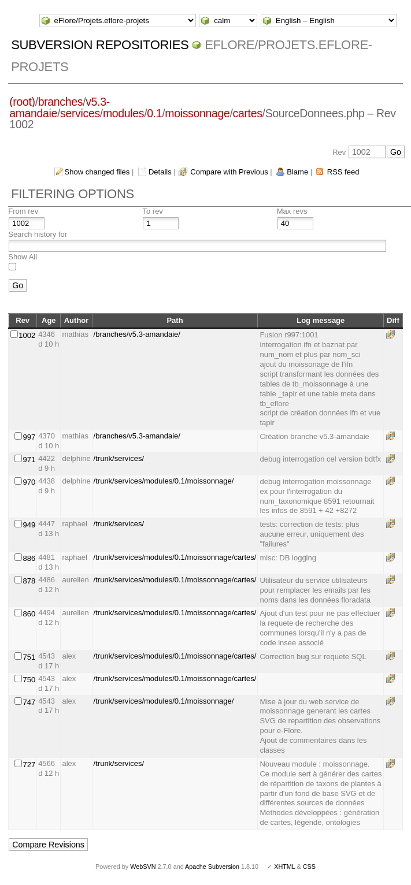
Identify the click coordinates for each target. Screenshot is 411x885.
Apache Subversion (212, 866)
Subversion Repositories (99, 45)
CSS (309, 866)
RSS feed (343, 172)
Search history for (37, 234)
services (80, 113)
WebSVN (142, 866)
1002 (26, 335)
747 (29, 702)
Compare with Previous (229, 172)
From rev (23, 211)
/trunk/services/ (119, 458)
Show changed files (97, 172)
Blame (297, 172)
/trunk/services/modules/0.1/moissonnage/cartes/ (175, 557)
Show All (22, 256)
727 (29, 764)
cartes (247, 113)
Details (160, 172)
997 (29, 437)
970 (29, 482)
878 (29, 581)
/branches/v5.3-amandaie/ (137, 334)
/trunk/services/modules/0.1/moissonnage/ (164, 481)
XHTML (284, 866)
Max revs (292, 211)
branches (60, 101)
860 (29, 613)
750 (29, 679)
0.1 (154, 113)
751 (29, 657)
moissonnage (197, 113)
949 (29, 524)
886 (29, 558)
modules (123, 113)
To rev (152, 211)
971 (29, 459)
